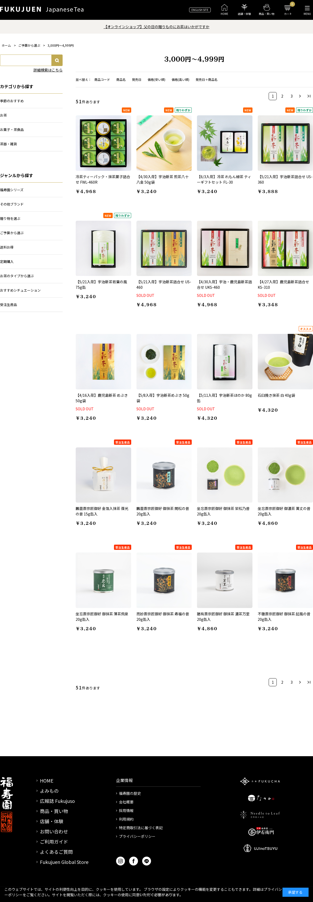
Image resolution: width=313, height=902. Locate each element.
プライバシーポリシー (137, 836)
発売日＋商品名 (207, 79)
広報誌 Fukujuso (57, 800)
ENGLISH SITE (199, 10)
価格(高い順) (180, 79)
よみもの (49, 790)
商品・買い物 (54, 811)
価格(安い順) (156, 79)
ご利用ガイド (54, 841)
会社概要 (126, 801)
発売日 (136, 79)
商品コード (102, 79)
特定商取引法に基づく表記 (141, 827)
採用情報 (126, 810)
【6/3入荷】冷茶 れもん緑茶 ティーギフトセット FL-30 (224, 179)
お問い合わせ (54, 831)
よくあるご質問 (56, 851)
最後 (309, 96)
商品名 (121, 79)
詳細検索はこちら (48, 70)
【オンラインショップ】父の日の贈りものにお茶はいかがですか (156, 26)
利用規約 (126, 819)
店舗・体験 (51, 821)
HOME (46, 780)
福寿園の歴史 (130, 793)
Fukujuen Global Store (64, 861)
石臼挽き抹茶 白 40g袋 (276, 395)
